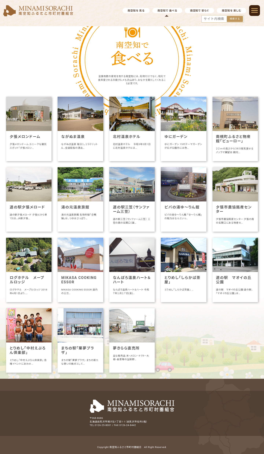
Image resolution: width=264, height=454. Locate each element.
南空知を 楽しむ (231, 10)
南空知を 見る (136, 10)
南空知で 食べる (167, 10)
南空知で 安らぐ (199, 10)
